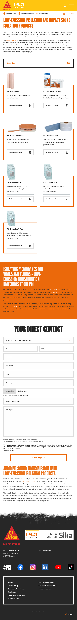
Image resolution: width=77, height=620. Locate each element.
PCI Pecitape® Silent (15, 135)
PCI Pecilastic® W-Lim (52, 91)
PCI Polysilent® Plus (15, 229)
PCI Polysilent (11, 40)
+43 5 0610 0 (47, 551)
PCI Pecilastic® (13, 91)
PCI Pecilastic (14, 306)
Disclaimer (12, 592)
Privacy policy (13, 586)
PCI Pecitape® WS (50, 135)
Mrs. (42, 349)
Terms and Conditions (16, 589)
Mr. (7, 349)
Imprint (10, 582)
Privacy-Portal (13, 599)
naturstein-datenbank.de (48, 586)
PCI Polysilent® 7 (50, 182)
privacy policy (34, 439)
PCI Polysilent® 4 (14, 182)
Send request (38, 458)
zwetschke (42, 611)
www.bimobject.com (46, 582)
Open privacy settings (16, 595)
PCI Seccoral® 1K (55, 292)
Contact (69, 614)
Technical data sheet (20, 105)
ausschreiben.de (44, 589)
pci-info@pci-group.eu (37, 441)
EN (71, 14)
